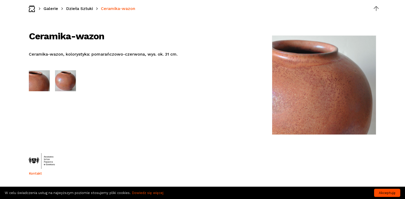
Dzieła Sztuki (79, 8)
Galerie (50, 8)
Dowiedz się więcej (147, 193)
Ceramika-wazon (118, 8)
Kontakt (35, 173)
